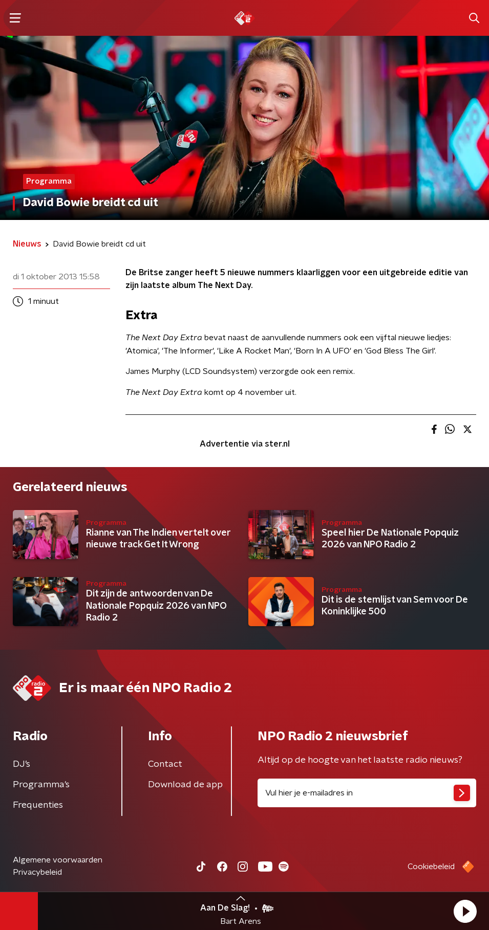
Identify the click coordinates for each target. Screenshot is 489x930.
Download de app (185, 784)
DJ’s (21, 764)
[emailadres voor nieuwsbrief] (367, 793)
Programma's (41, 784)
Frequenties (38, 805)
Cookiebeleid (431, 866)
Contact (165, 764)
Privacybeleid (37, 872)
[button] (465, 911)
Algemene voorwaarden (57, 860)
